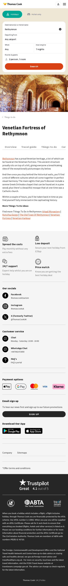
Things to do (49, 147)
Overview (11, 147)
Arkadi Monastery (51, 211)
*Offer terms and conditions (16, 468)
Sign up (34, 414)
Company (7, 452)
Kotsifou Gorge (10, 214)
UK (37, 580)
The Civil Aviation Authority (14, 536)
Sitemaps (22, 452)
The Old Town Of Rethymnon (34, 214)
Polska (42, 580)
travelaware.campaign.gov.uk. (15, 566)
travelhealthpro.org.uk (12, 560)
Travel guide (29, 147)
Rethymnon (8, 158)
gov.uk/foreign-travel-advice (40, 556)
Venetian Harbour (21, 218)
